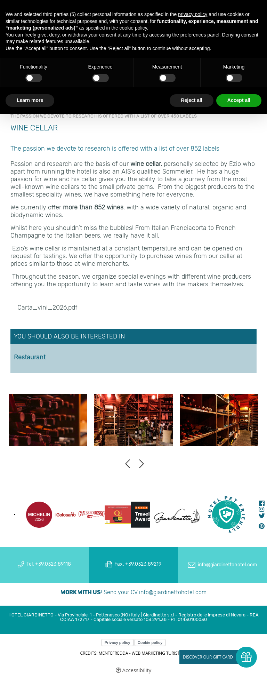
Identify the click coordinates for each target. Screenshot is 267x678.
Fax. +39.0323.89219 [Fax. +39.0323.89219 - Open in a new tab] (137, 564)
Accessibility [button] (137, 670)
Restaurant (30, 357)
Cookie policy (150, 642)
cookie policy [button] (133, 28)
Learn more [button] (30, 100)
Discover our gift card (208, 657)
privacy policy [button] (192, 14)
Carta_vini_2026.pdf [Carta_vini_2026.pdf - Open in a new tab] (47, 307)
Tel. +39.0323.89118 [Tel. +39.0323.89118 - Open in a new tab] (48, 564)
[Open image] (48, 420)
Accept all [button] (238, 100)
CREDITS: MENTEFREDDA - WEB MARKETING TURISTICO (133, 653)
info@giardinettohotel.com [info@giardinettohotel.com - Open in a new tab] (227, 565)
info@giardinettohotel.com (173, 592)
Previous (127, 464)
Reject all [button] (191, 100)
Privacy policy (117, 642)
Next (141, 464)
